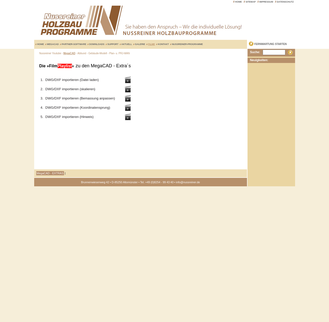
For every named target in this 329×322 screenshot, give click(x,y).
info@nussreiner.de (188, 182)
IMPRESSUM (266, 2)
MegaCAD (69, 53)
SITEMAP (250, 2)
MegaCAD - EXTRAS (50, 173)
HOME (238, 2)
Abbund (81, 53)
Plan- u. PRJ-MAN (119, 53)
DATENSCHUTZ (285, 2)
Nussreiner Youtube (50, 53)
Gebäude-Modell (97, 53)
